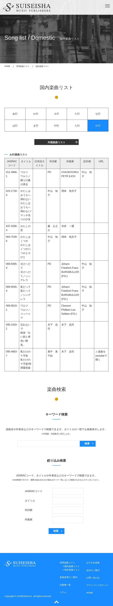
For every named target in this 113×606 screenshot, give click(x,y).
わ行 (97, 125)
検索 (87, 443)
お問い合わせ (93, 577)
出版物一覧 (65, 585)
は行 (15, 125)
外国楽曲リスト (56, 142)
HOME (89, 592)
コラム (63, 592)
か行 (35, 113)
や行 (56, 125)
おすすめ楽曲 (93, 562)
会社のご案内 (93, 570)
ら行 (77, 125)
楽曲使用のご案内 (68, 577)
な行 (97, 113)
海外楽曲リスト (72, 569)
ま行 (35, 125)
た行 (77, 113)
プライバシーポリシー (97, 585)
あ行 (15, 113)
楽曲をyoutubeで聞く (101, 355)
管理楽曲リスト (67, 562)
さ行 (56, 113)
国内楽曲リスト (72, 566)
